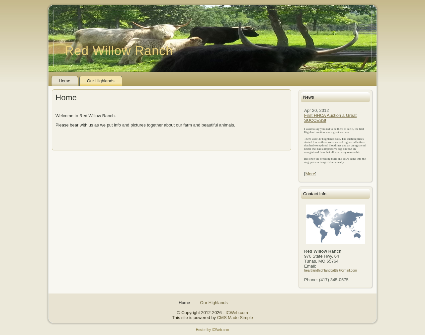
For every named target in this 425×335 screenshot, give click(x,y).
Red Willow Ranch (119, 51)
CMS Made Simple (235, 317)
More (310, 173)
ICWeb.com (236, 312)
